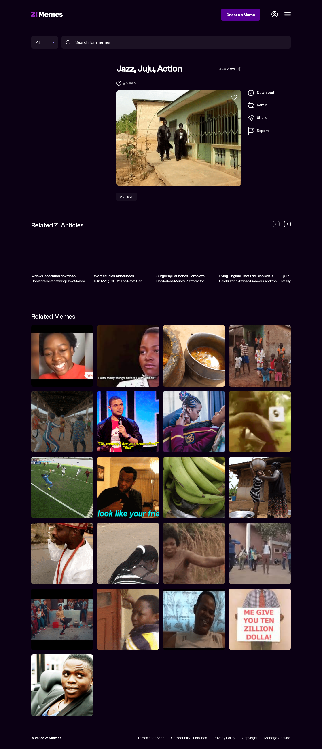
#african (126, 196)
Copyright (250, 738)
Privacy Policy (224, 738)
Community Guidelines (189, 738)
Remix (257, 105)
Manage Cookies (277, 738)
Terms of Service (150, 738)
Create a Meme (240, 14)
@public (129, 83)
